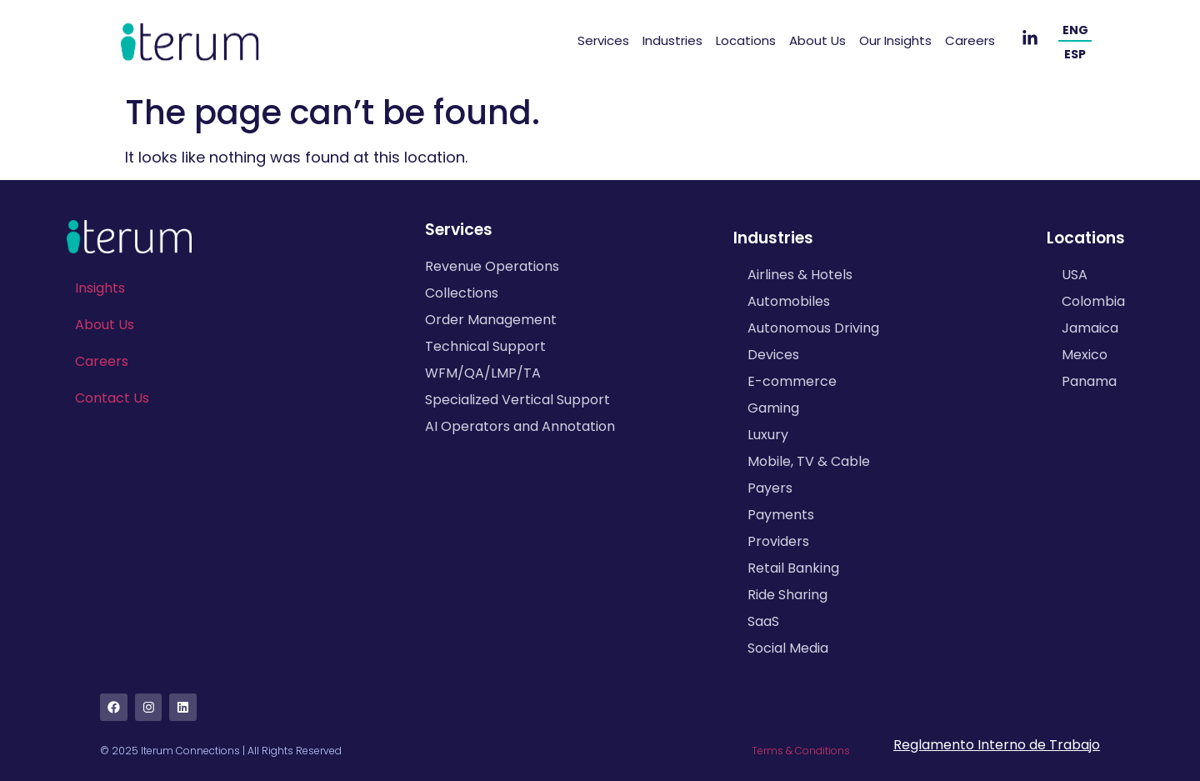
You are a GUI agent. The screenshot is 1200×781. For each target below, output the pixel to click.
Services (603, 40)
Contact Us (112, 398)
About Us (817, 40)
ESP (1075, 54)
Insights (100, 288)
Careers (970, 40)
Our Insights (895, 40)
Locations (746, 40)
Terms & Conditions (801, 750)
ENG (1075, 30)
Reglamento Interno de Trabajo (996, 744)
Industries (672, 40)
